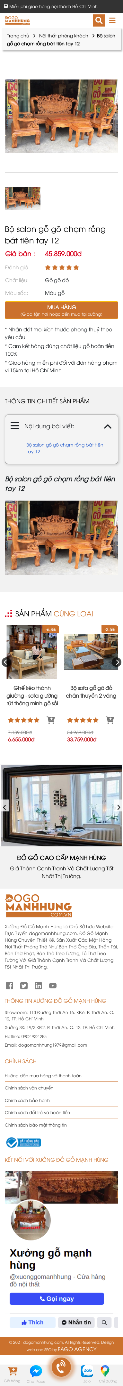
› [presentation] (119, 806)
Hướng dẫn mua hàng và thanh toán (43, 1075)
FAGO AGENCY (77, 1348)
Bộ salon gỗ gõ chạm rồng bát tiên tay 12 (64, 447)
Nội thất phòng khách (63, 35)
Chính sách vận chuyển (29, 1087)
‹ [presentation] (5, 806)
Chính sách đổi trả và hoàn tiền (37, 1112)
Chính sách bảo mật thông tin (36, 1125)
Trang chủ (18, 35)
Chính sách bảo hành (27, 1100)
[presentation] (6, 662)
